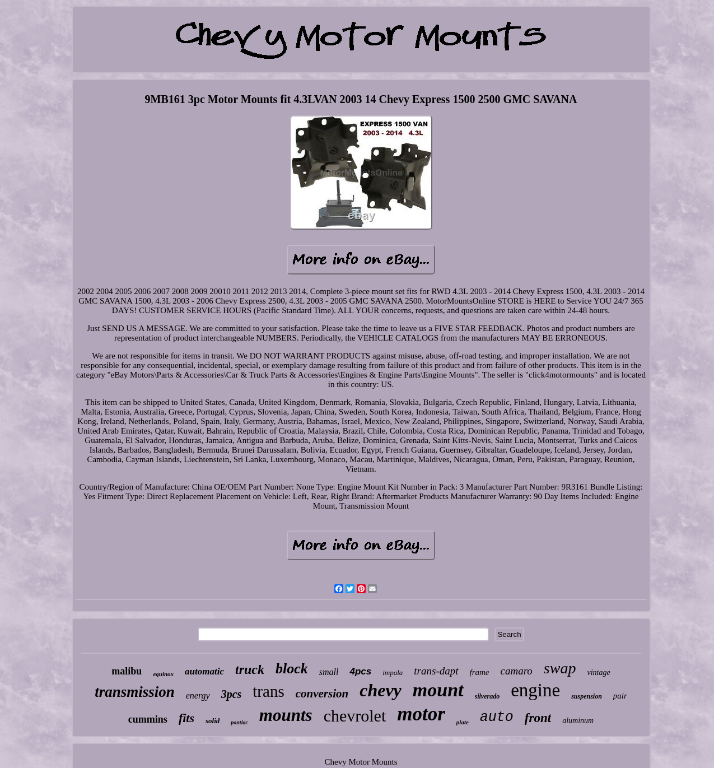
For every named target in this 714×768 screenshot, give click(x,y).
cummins (147, 719)
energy (198, 695)
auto (497, 717)
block (292, 668)
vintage (598, 672)
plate (462, 722)
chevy (381, 690)
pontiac (239, 722)
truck (249, 669)
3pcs (231, 694)
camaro (517, 671)
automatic (204, 671)
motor (421, 714)
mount (438, 689)
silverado (487, 696)
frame (479, 672)
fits (186, 718)
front (538, 718)
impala (392, 672)
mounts (285, 715)
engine (535, 690)
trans (268, 691)
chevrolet (355, 715)
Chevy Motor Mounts (360, 761)
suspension (586, 696)
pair (620, 695)
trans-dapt (436, 671)
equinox (163, 674)
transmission (135, 691)
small (329, 672)
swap (560, 668)
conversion (322, 693)
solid (213, 720)
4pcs (360, 671)
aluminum (578, 720)
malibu (126, 671)
